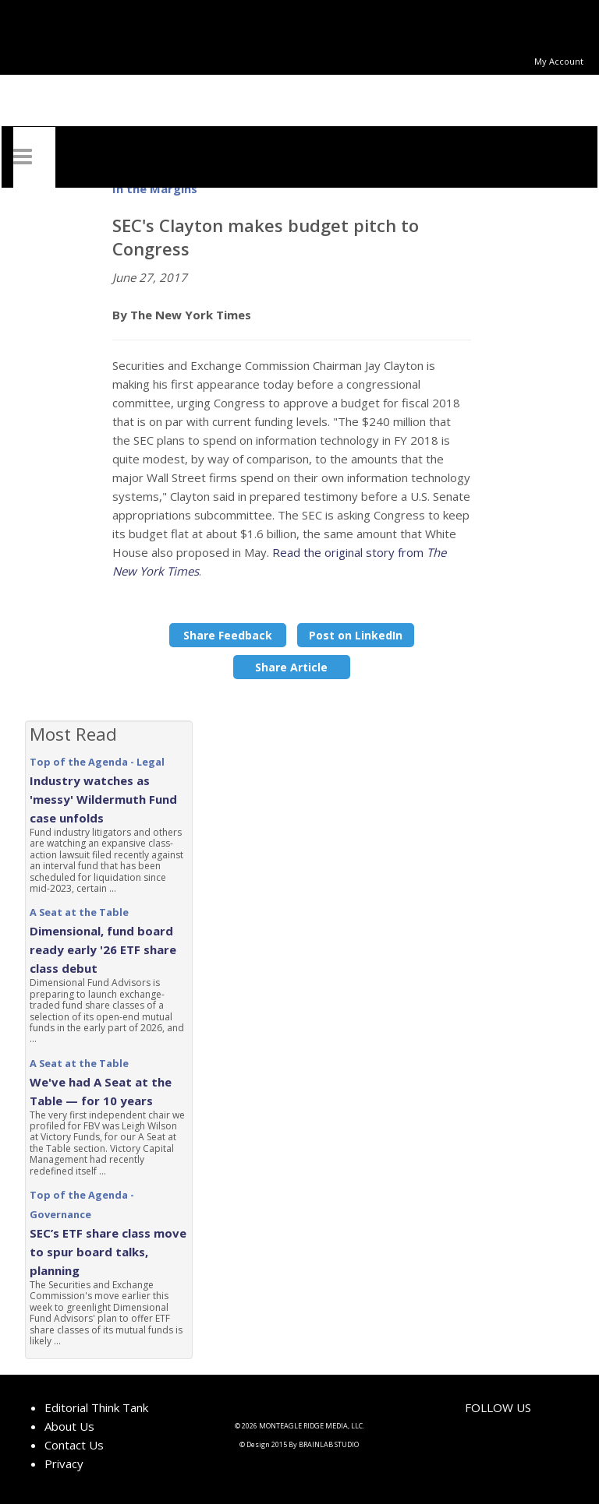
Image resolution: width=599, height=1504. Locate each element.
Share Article (291, 667)
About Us (69, 1426)
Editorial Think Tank (96, 1407)
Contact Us (74, 1445)
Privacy (63, 1463)
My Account (558, 61)
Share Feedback (227, 635)
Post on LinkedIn (355, 635)
